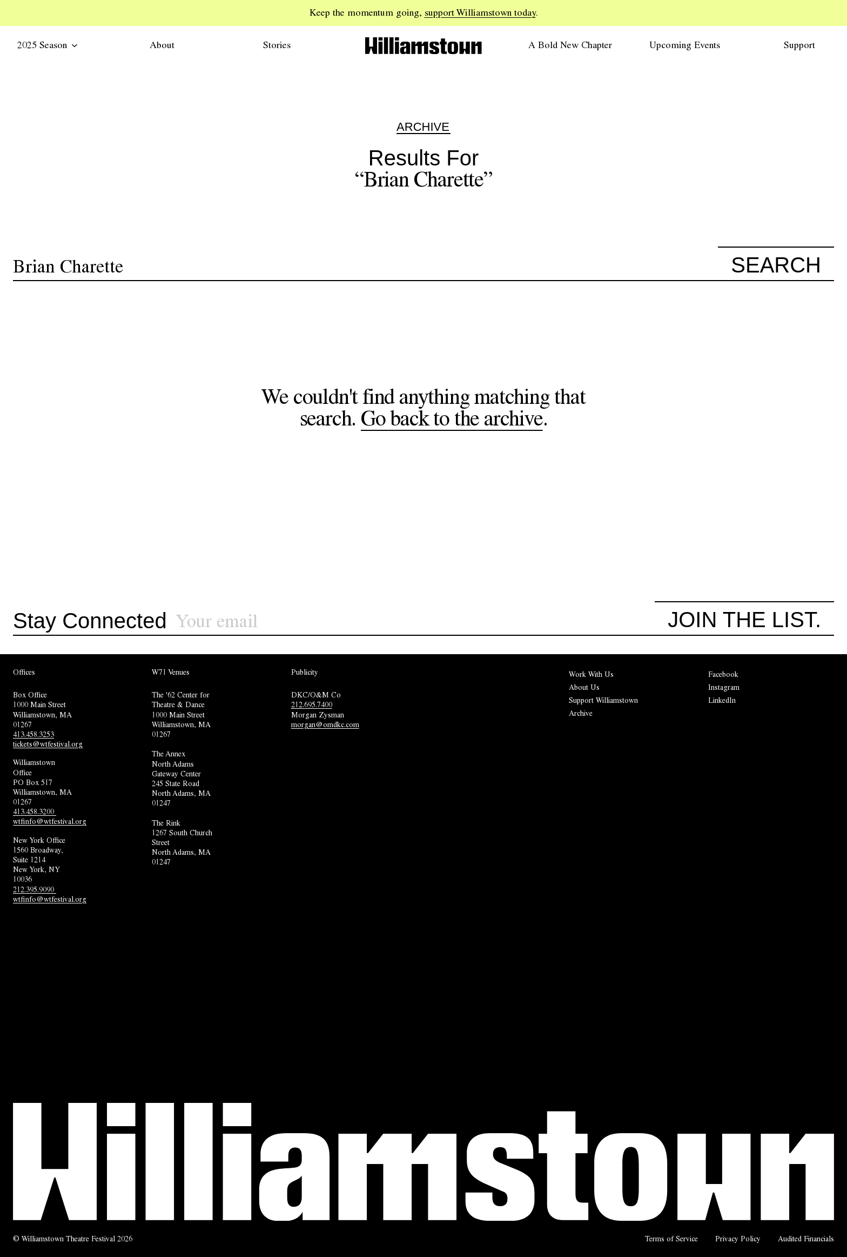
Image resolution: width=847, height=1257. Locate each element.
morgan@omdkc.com (325, 724)
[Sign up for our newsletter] (415, 621)
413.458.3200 (34, 811)
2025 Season (47, 44)
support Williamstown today (480, 12)
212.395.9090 (34, 889)
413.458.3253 (33, 734)
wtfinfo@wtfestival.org (49, 821)
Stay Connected (90, 621)
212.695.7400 (311, 704)
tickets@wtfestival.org (48, 744)
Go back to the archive (452, 418)
